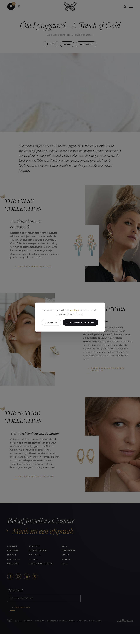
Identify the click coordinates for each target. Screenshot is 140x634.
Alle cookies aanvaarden (80, 322)
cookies (74, 310)
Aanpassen (51, 322)
